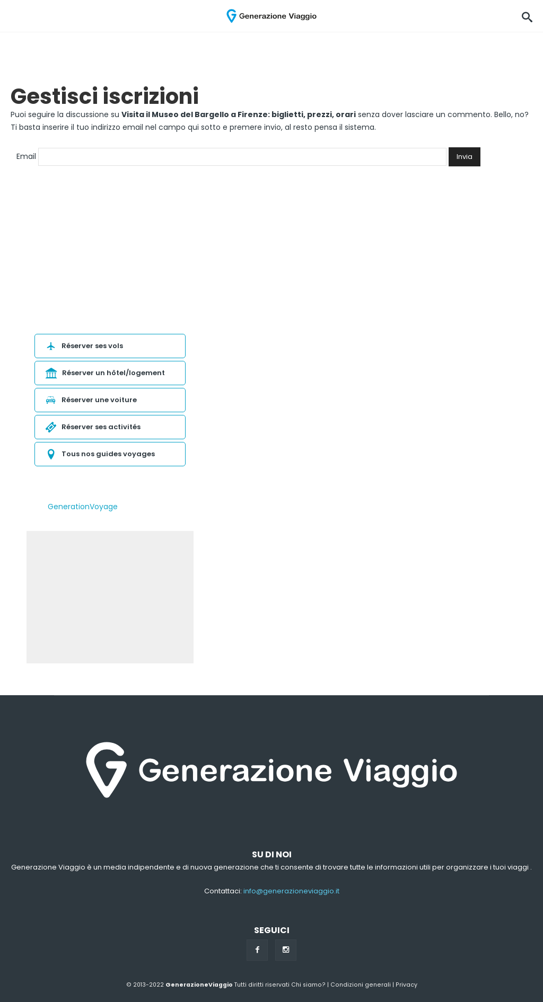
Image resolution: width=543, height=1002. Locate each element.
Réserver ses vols (83, 345)
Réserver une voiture (90, 399)
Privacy (406, 985)
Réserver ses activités (92, 426)
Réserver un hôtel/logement (104, 372)
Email (26, 156)
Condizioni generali (360, 985)
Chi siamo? (308, 985)
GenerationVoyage (83, 506)
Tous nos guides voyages (99, 453)
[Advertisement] (110, 597)
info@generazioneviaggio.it (291, 891)
